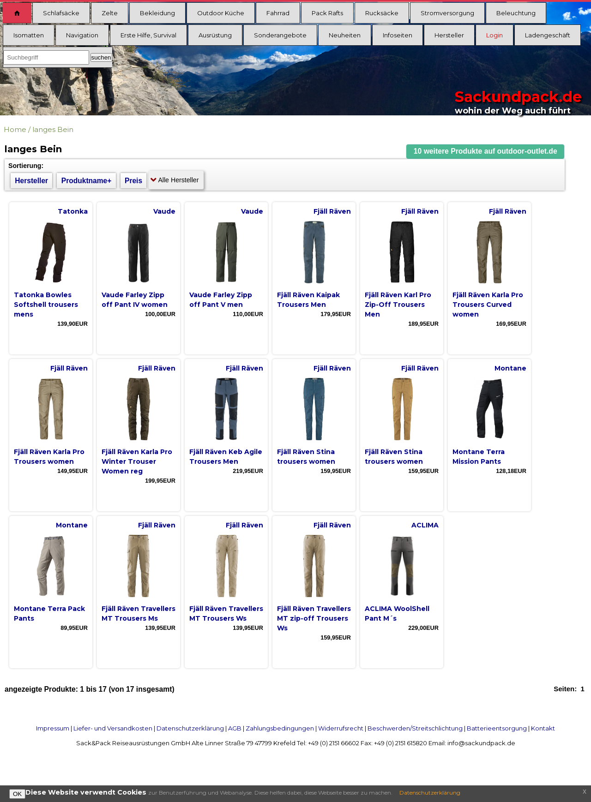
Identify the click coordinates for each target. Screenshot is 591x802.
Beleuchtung (516, 13)
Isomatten (28, 35)
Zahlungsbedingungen (280, 728)
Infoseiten (397, 35)
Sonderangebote (280, 35)
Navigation (82, 35)
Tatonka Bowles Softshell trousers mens (46, 304)
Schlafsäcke (61, 13)
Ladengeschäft (547, 35)
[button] (485, 151)
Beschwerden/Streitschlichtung (415, 728)
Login (494, 35)
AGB (234, 728)
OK (17, 793)
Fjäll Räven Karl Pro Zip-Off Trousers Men (398, 304)
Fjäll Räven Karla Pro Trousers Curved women (487, 304)
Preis (133, 181)
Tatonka (73, 211)
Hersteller (449, 35)
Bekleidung (157, 13)
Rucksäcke (381, 13)
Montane (510, 368)
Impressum (52, 728)
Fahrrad (277, 13)
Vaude (164, 211)
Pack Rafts (327, 13)
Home (15, 129)
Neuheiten (345, 35)
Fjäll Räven (332, 211)
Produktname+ (86, 181)
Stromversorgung (447, 13)
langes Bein (52, 129)
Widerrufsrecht (340, 728)
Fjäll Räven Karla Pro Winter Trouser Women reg (137, 461)
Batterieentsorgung (497, 728)
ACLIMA (425, 525)
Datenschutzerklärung (190, 728)
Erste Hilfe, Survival (148, 35)
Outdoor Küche (220, 13)
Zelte (110, 13)
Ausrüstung (215, 35)
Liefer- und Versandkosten (112, 728)
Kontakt (543, 728)
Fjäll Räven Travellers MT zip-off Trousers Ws (314, 618)
